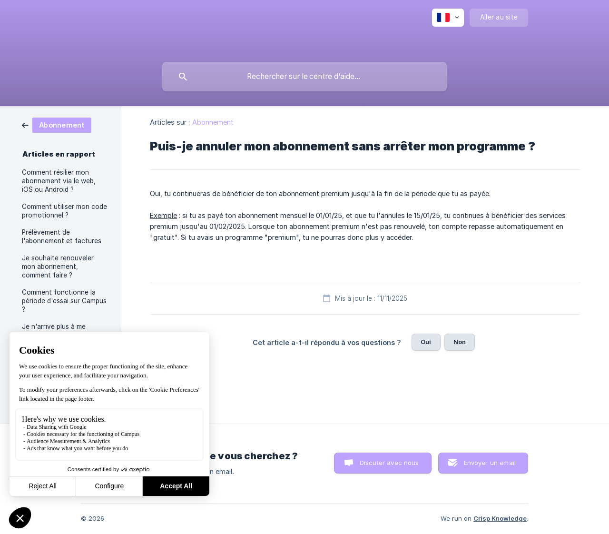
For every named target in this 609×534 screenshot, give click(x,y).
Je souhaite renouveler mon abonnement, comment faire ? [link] (58, 266)
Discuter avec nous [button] (389, 462)
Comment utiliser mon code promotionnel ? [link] (64, 211)
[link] (56, 124)
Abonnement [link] (213, 122)
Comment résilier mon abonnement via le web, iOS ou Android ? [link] (59, 180)
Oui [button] (426, 342)
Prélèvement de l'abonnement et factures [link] (61, 236)
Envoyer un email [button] (490, 462)
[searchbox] (304, 76)
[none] (448, 18)
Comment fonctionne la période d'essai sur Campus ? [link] (64, 300)
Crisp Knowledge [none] (500, 518)
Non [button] (459, 342)
